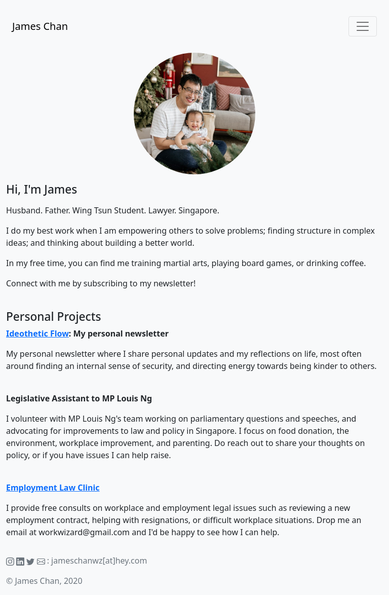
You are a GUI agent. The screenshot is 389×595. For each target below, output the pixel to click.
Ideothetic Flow (37, 333)
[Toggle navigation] (362, 26)
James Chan (40, 26)
